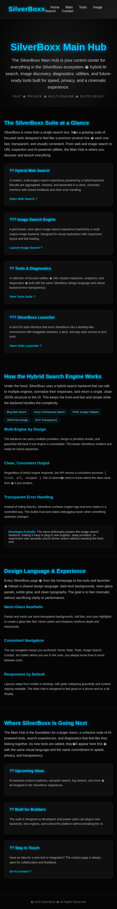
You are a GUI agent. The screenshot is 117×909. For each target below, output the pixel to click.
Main (69, 7)
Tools (83, 7)
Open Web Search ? (23, 198)
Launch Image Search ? (25, 247)
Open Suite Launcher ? (25, 345)
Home (54, 7)
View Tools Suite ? (22, 296)
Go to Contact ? (20, 871)
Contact (68, 11)
